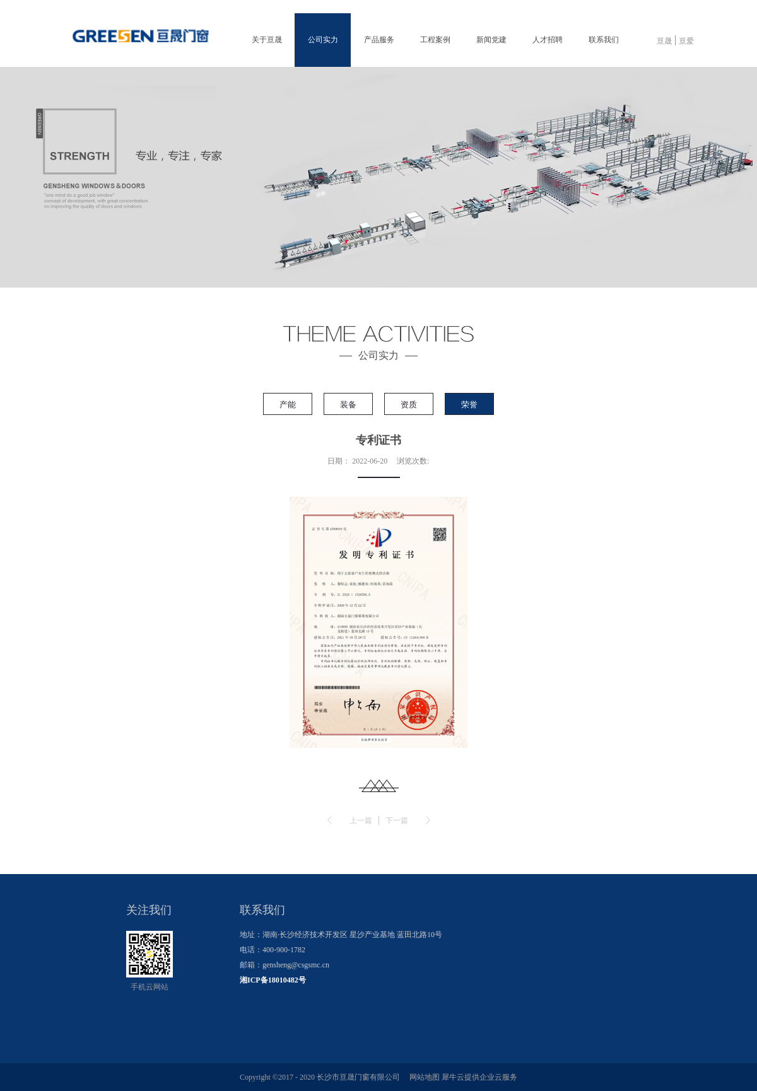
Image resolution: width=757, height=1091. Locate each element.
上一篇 (360, 820)
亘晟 (664, 41)
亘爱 (686, 41)
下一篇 (396, 820)
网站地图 (423, 1077)
